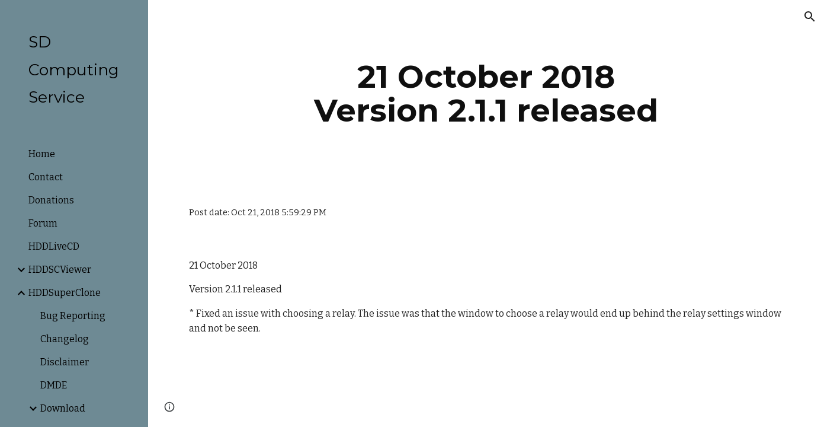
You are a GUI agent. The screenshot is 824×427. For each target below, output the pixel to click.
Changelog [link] (64, 339)
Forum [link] (42, 223)
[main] (486, 93)
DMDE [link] (53, 385)
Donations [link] (51, 200)
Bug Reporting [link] (72, 315)
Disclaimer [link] (64, 362)
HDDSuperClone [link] (64, 292)
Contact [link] (45, 177)
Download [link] (62, 408)
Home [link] (41, 154)
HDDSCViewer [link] (59, 269)
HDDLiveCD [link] (53, 246)
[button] (810, 16)
